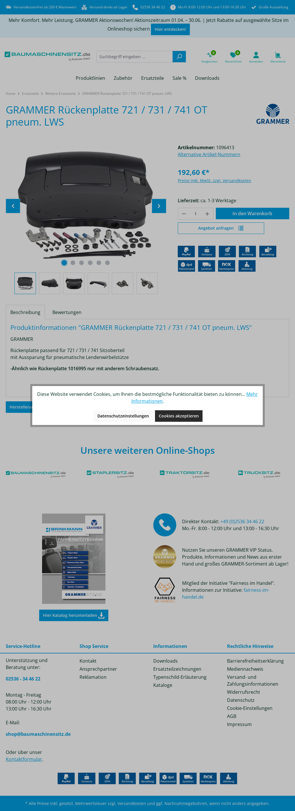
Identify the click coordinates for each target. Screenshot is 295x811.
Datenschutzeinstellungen (123, 416)
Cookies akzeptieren (179, 416)
